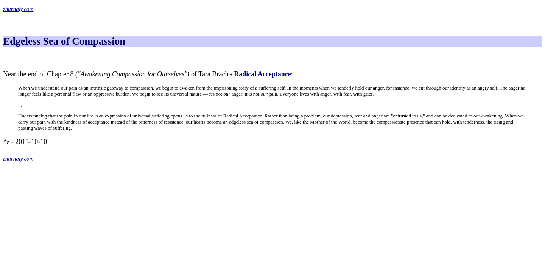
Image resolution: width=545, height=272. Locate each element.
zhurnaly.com (18, 9)
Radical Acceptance (262, 74)
